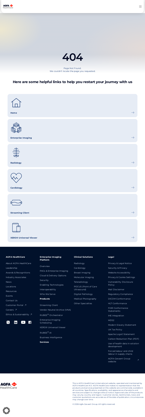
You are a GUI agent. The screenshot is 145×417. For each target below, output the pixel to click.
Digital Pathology (83, 294)
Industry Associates (16, 277)
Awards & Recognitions (18, 272)
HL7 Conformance (117, 303)
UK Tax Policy (115, 329)
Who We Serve (47, 294)
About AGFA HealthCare (18, 263)
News (8, 282)
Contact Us (11, 300)
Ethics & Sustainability (19, 314)
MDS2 (111, 320)
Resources (11, 291)
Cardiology (79, 268)
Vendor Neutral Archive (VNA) (55, 310)
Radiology (79, 263)
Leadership (11, 268)
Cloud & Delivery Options (53, 275)
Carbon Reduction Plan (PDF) (123, 339)
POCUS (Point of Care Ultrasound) (85, 288)
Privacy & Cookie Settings (121, 277)
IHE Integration (116, 315)
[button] (6, 410)
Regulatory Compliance (120, 294)
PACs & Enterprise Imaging (54, 271)
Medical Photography (85, 298)
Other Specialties (83, 303)
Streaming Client (49, 305)
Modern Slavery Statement (122, 325)
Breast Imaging (82, 272)
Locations (11, 286)
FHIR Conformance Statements (118, 309)
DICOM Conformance (119, 298)
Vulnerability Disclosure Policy (120, 283)
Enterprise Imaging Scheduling (50, 321)
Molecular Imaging (84, 277)
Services (44, 342)
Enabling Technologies (51, 285)
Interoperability (48, 289)
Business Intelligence (51, 337)
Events (9, 296)
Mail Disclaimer (116, 289)
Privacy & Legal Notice (120, 263)
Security (44, 280)
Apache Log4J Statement (121, 334)
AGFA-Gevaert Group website (123, 360)
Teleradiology (81, 282)
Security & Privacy (117, 268)
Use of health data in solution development (123, 345)
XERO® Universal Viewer (53, 327)
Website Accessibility (119, 272)
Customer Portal (16, 305)
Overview (45, 266)
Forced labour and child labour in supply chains (120, 352)
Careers (11, 310)
